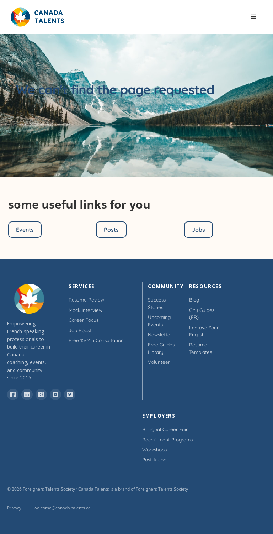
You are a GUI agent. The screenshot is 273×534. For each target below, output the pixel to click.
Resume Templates (200, 348)
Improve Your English (204, 330)
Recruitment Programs (167, 439)
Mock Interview (85, 310)
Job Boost (80, 330)
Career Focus (83, 320)
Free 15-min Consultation (96, 340)
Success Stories (157, 303)
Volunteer (159, 362)
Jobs (198, 229)
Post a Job (154, 459)
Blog (194, 300)
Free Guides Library (161, 348)
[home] (40, 17)
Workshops (154, 449)
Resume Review (86, 300)
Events (25, 229)
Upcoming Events (159, 320)
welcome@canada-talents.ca (62, 508)
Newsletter (160, 334)
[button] (254, 17)
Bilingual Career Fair (165, 429)
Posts (111, 229)
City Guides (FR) (201, 313)
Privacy (14, 508)
